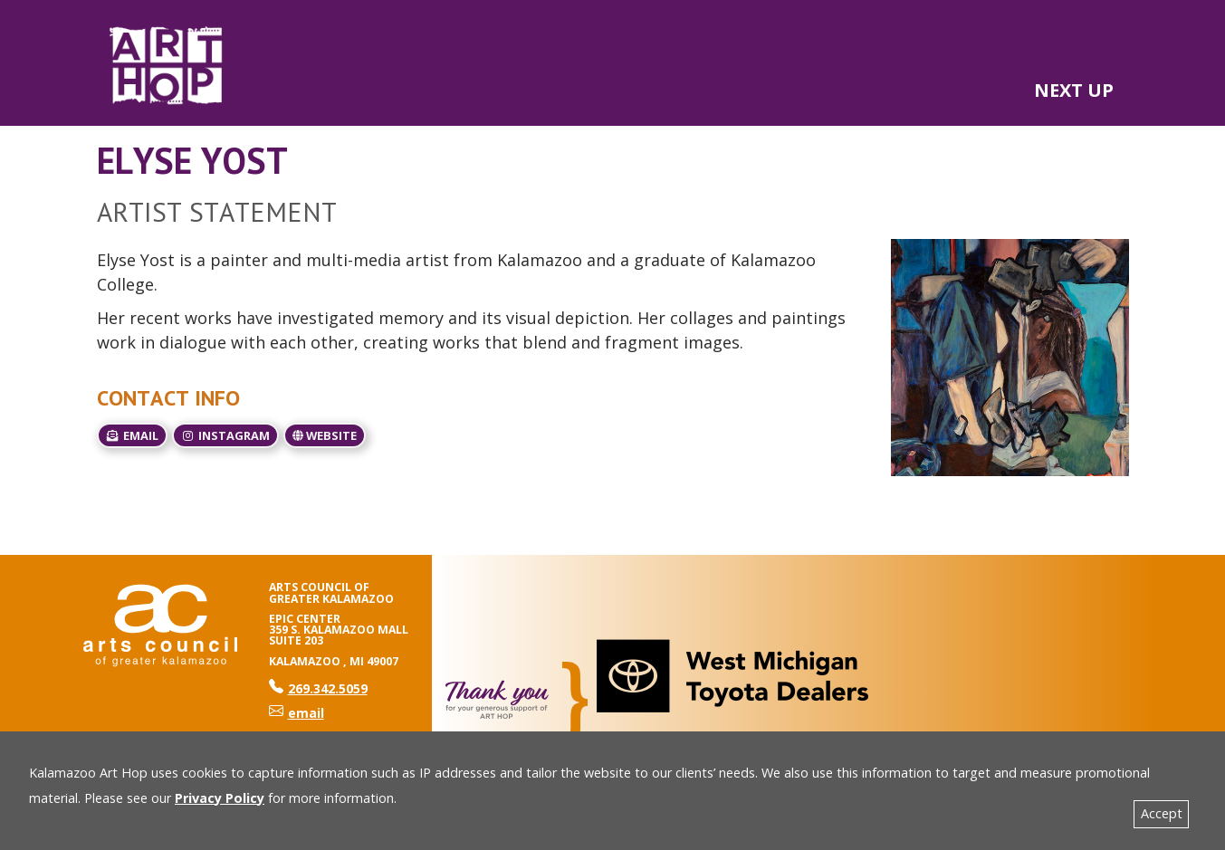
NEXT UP (1074, 90)
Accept (1161, 813)
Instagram (225, 435)
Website (324, 435)
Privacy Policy (219, 798)
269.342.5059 (318, 688)
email (132, 435)
